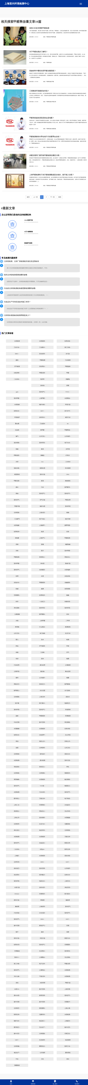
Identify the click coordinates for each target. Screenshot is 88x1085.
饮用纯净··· (17, 531)
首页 (28, 197)
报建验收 (17, 1065)
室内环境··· (42, 442)
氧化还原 (67, 671)
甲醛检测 (42, 360)
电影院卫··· (68, 703)
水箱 (17, 620)
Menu (81, 4)
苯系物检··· (17, 779)
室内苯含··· (68, 951)
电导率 (42, 379)
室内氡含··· (42, 875)
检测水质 (42, 468)
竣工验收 (42, 633)
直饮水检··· (68, 855)
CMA (67, 474)
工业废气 (17, 519)
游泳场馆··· (42, 817)
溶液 (17, 544)
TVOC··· (67, 392)
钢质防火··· (68, 786)
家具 (42, 449)
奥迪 (17, 493)
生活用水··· (42, 951)
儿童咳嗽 (17, 614)
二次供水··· (17, 379)
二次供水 (67, 461)
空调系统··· (42, 805)
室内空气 (67, 906)
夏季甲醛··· (68, 525)
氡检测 (17, 906)
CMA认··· (17, 894)
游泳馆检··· (17, 442)
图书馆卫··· (17, 1027)
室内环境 (67, 506)
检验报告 (67, 481)
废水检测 (42, 760)
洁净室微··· (42, 1033)
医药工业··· (68, 1046)
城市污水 (67, 417)
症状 (67, 531)
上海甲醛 (42, 620)
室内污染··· (68, 760)
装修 (17, 449)
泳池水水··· (17, 582)
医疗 (42, 550)
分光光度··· (42, 913)
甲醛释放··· (68, 430)
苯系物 (17, 627)
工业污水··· (17, 347)
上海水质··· (42, 512)
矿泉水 (68, 455)
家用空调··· (42, 995)
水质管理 (42, 982)
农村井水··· (42, 417)
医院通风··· (42, 1008)
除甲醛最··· (68, 684)
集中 (17, 932)
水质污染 (17, 887)
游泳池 (42, 385)
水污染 (68, 353)
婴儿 (17, 639)
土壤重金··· (42, 957)
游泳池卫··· (17, 868)
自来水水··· (68, 875)
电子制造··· (68, 798)
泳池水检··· (68, 576)
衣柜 (17, 550)
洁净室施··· (17, 1046)
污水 (42, 487)
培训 (17, 658)
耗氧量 (17, 538)
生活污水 (67, 633)
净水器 (42, 563)
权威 (17, 589)
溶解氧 (68, 379)
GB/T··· (42, 411)
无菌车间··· (42, 1014)
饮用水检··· (68, 341)
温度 (17, 747)
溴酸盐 (42, 455)
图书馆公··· (17, 798)
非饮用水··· (42, 366)
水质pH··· (42, 849)
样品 (17, 646)
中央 (17, 1059)
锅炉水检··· (42, 404)
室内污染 (42, 474)
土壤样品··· (42, 970)
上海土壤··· (68, 1008)
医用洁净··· (17, 1014)
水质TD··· (17, 989)
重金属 (17, 423)
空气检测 (17, 366)
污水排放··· (17, 913)
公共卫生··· (42, 436)
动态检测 (67, 1040)
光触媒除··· (68, 582)
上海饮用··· (42, 906)
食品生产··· (17, 1052)
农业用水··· (17, 875)
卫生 (42, 1059)
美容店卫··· (42, 684)
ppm (17, 392)
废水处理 (42, 665)
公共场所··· (68, 436)
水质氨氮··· (68, 817)
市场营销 (67, 709)
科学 (17, 601)
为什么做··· (17, 976)
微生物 (42, 671)
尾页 (59, 197)
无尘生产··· (42, 1027)
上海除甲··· (42, 525)
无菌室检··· (68, 824)
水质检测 (17, 341)
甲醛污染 (67, 982)
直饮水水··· (68, 754)
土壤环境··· (17, 671)
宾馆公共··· (68, 741)
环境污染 (67, 404)
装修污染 (67, 563)
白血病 (17, 430)
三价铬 (42, 652)
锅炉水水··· (17, 1021)
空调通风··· (17, 595)
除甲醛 (42, 430)
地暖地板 (67, 544)
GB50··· (42, 862)
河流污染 (42, 938)
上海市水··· (68, 881)
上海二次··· (17, 805)
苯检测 (42, 900)
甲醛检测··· (68, 538)
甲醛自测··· (42, 373)
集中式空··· (68, 1027)
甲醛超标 (67, 366)
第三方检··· (68, 347)
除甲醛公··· (17, 690)
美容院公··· (42, 557)
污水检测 (67, 360)
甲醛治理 (67, 500)
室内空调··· (42, 868)
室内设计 (42, 754)
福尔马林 (67, 519)
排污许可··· (68, 411)
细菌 (67, 677)
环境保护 (17, 417)
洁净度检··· (17, 697)
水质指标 (17, 404)
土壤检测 (67, 665)
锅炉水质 (42, 506)
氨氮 (67, 595)
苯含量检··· (68, 722)
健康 (42, 589)
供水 (67, 614)
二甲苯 (68, 620)
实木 (42, 639)
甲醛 (67, 373)
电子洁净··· (42, 963)
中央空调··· (17, 722)
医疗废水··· (42, 703)
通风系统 (67, 1052)
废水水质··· (17, 995)
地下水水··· (68, 442)
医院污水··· (68, 938)
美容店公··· (42, 767)
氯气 (17, 436)
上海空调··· (68, 989)
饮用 (17, 576)
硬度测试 (17, 474)
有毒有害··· (68, 601)
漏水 (42, 932)
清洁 (67, 1059)
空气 (67, 652)
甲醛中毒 (17, 506)
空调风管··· (42, 894)
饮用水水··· (17, 411)
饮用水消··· (17, 944)
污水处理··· (17, 665)
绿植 (17, 652)
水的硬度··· (42, 569)
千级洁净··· (42, 976)
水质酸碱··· (17, 728)
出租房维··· (17, 373)
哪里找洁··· (42, 1046)
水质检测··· (42, 341)
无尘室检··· (68, 957)
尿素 (67, 385)
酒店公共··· (42, 741)
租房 (42, 531)
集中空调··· (42, 722)
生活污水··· (42, 824)
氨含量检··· (68, 779)
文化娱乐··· (68, 805)
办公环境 (67, 735)
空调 (67, 925)
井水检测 (67, 468)
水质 (42, 576)
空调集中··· (68, 1002)
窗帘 (17, 677)
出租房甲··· (42, 735)
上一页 (35, 197)
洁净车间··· (17, 862)
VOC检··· (42, 786)
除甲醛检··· (42, 614)
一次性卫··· (42, 601)
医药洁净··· (68, 849)
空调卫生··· (68, 1033)
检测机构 (67, 627)
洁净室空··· (17, 1008)
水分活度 (42, 690)
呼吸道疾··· (17, 455)
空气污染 (42, 500)
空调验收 (17, 951)
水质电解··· (17, 525)
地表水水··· (42, 881)
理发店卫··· (17, 684)
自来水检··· (68, 728)
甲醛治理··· (68, 963)
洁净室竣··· (17, 754)
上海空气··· (42, 538)
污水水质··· (42, 792)
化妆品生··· (42, 843)
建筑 (17, 360)
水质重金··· (68, 398)
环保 (67, 646)
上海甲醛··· (42, 398)
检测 (67, 639)
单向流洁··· (17, 830)
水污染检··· (68, 690)
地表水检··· (17, 468)
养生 (67, 767)
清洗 (17, 982)
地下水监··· (42, 519)
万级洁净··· (42, 798)
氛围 (67, 658)
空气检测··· (42, 646)
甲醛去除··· (17, 481)
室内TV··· (17, 957)
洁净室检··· (17, 512)
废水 (17, 487)
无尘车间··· (68, 811)
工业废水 (42, 423)
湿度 (67, 932)
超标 (17, 716)
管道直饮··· (17, 767)
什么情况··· (42, 627)
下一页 (52, 197)
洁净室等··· (17, 824)
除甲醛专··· (68, 487)
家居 (42, 481)
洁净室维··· (42, 747)
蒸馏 (42, 544)
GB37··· (17, 1040)
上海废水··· (68, 1021)
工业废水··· (42, 347)
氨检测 (68, 900)
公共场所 (42, 1052)
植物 (67, 512)
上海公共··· (17, 817)
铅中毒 (17, 703)
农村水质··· (42, 887)
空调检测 (67, 716)
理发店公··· (68, 557)
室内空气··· (42, 392)
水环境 (68, 449)
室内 (42, 658)
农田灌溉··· (68, 589)
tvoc (42, 461)
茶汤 (17, 741)
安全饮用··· (42, 353)
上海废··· (17, 855)
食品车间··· (42, 830)
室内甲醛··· (17, 398)
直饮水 (68, 697)
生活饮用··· (42, 1040)
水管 (17, 461)
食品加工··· (42, 1021)
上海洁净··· (42, 697)
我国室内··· (68, 773)
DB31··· (17, 353)
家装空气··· (42, 925)
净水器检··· (17, 608)
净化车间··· (68, 887)
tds (68, 423)
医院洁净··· (68, 843)
